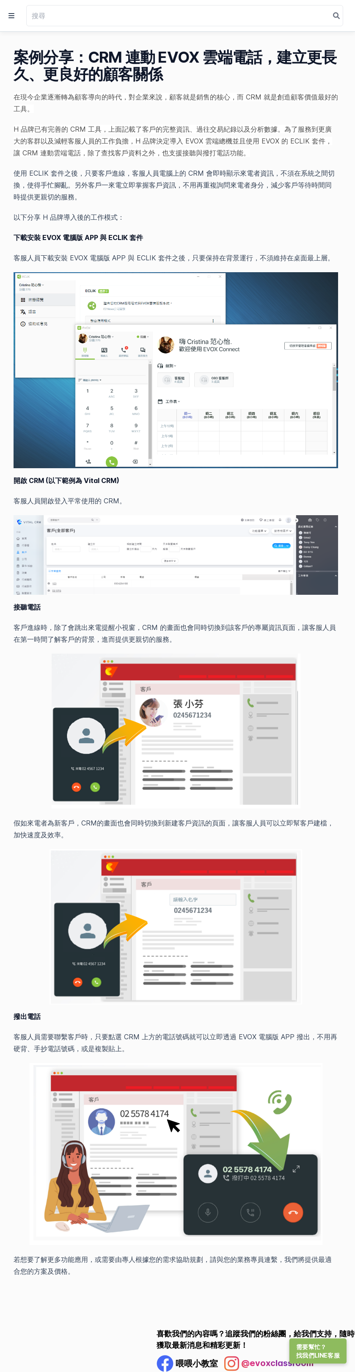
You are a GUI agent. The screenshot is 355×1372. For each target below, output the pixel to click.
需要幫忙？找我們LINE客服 (318, 1351)
